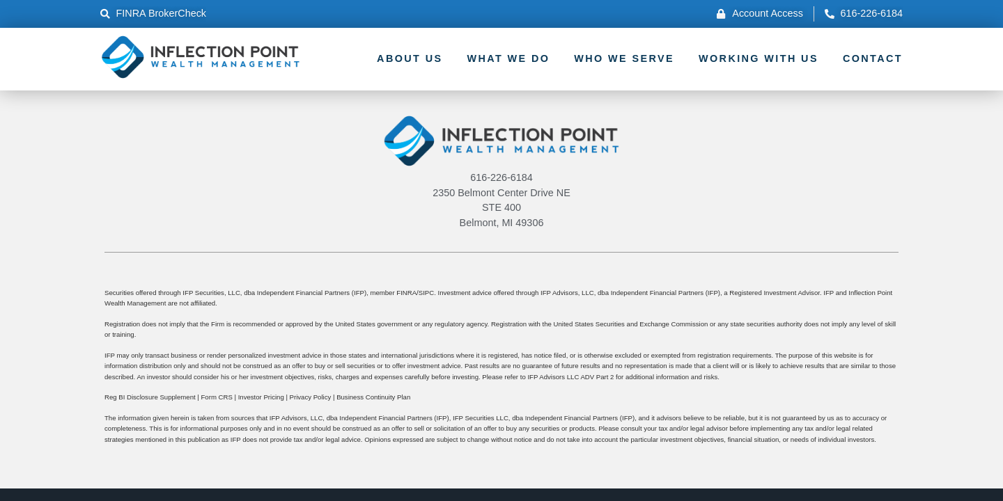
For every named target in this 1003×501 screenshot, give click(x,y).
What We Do (508, 58)
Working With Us (758, 58)
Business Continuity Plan (373, 397)
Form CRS (216, 397)
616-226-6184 (501, 177)
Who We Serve (624, 58)
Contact (873, 58)
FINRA (406, 292)
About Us (409, 58)
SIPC (426, 292)
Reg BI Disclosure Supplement (150, 397)
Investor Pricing (261, 397)
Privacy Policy (311, 397)
